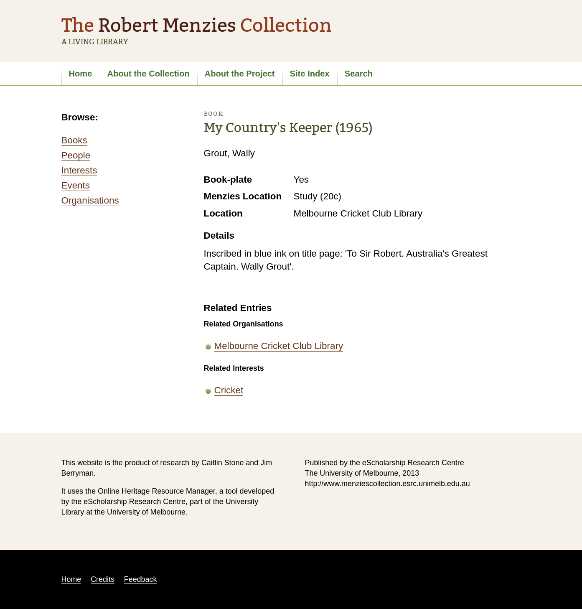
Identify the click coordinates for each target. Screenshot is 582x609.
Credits (102, 579)
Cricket (229, 390)
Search (359, 73)
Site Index (310, 73)
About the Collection (148, 73)
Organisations (90, 200)
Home (80, 73)
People (76, 155)
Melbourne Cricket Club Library (278, 346)
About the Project (240, 73)
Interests (79, 170)
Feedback (140, 579)
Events (75, 185)
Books (74, 140)
